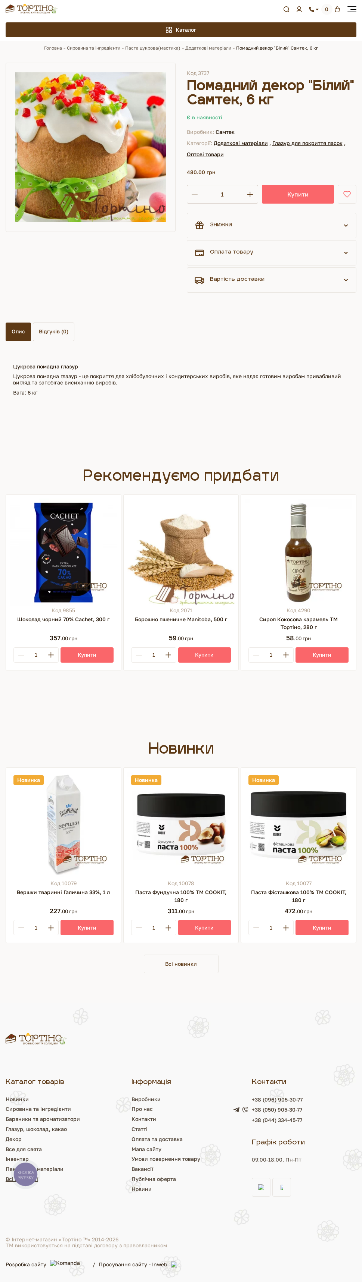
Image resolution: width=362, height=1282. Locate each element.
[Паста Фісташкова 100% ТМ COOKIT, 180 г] (298, 825)
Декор (14, 1139)
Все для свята (24, 1149)
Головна (53, 48)
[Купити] (87, 655)
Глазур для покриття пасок (307, 143)
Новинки (17, 1099)
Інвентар (17, 1159)
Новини (142, 1189)
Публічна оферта (154, 1179)
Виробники (146, 1099)
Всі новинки (181, 964)
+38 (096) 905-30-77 (277, 1099)
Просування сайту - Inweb (140, 1264)
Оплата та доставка (157, 1139)
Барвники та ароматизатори (43, 1119)
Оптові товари (205, 154)
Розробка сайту (46, 1264)
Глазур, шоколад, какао (36, 1129)
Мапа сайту (146, 1149)
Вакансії (142, 1169)
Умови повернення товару (166, 1159)
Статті (140, 1129)
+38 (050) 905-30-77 (277, 1110)
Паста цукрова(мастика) (152, 48)
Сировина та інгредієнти (93, 48)
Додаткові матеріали (208, 48)
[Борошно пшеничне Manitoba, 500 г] (181, 552)
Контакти (144, 1119)
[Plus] (50, 655)
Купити (298, 194)
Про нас (142, 1109)
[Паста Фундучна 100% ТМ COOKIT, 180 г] (181, 825)
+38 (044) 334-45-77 (277, 1120)
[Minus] (21, 655)
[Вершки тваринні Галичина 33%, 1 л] (63, 825)
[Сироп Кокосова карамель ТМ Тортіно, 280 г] (298, 552)
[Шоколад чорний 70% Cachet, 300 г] (63, 552)
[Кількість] (222, 194)
